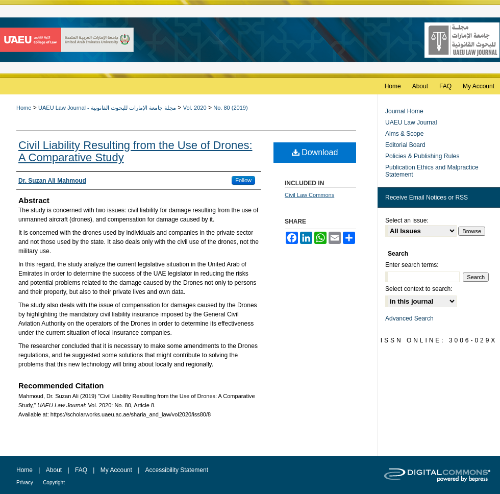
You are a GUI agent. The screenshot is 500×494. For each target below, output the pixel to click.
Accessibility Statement (176, 470)
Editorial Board (405, 145)
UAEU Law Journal (411, 122)
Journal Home (404, 111)
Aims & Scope (404, 133)
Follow (243, 180)
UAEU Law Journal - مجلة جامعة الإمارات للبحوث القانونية (107, 108)
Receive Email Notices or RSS (426, 197)
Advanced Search (409, 318)
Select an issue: (407, 220)
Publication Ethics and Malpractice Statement (432, 171)
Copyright (54, 482)
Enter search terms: (412, 264)
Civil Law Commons (309, 195)
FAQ (81, 470)
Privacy (24, 482)
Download (315, 152)
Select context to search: (418, 288)
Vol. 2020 (195, 108)
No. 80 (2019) (230, 108)
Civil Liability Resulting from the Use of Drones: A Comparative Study (135, 151)
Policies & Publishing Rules (422, 156)
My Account (116, 470)
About (54, 470)
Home (23, 108)
